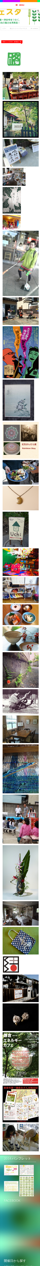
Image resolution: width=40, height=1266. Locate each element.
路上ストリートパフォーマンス (19, 28)
